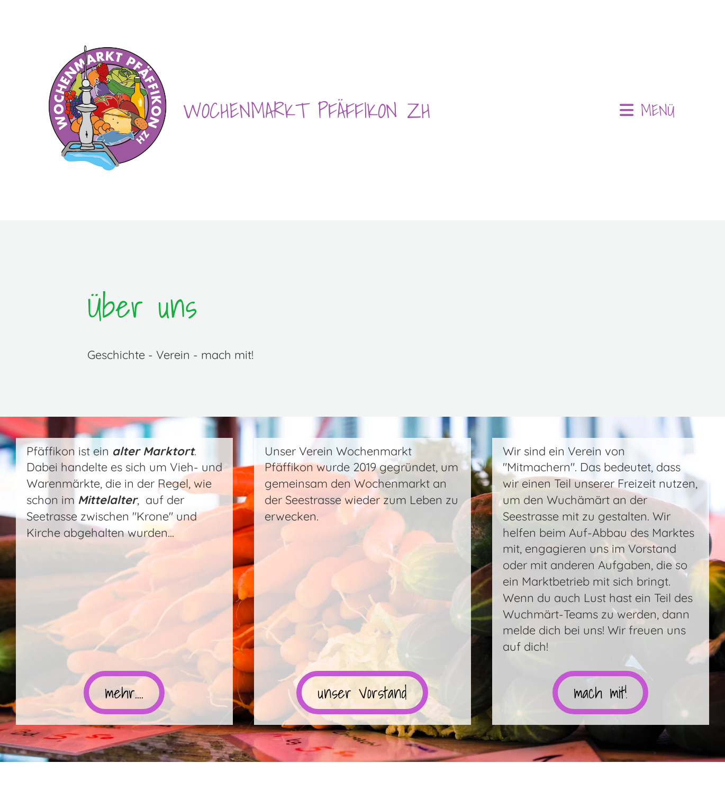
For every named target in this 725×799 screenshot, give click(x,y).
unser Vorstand (362, 692)
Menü (647, 110)
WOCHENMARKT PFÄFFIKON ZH (306, 110)
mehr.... (124, 692)
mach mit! (600, 692)
